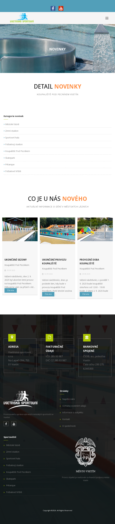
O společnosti (69, 425)
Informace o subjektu (72, 412)
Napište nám (68, 399)
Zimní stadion (12, 451)
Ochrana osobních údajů (74, 405)
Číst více (10, 290)
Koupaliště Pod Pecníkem (18, 472)
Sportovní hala (13, 458)
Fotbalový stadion (15, 465)
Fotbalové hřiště (14, 492)
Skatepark (11, 478)
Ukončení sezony (15, 259)
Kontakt (66, 419)
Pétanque (10, 485)
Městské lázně (13, 445)
